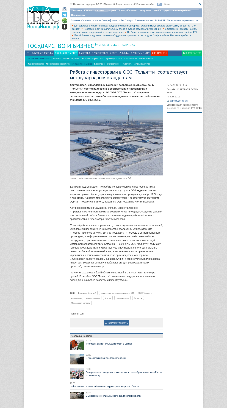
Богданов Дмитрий (87, 293)
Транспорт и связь (114, 58)
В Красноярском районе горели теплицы (106, 358)
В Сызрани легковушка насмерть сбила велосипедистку (113, 396)
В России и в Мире (140, 53)
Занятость (127, 64)
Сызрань (112, 10)
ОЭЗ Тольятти (145, 293)
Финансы (57, 58)
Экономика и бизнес (66, 53)
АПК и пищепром (89, 58)
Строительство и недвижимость (138, 58)
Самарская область (80, 303)
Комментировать (116, 322)
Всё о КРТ (160, 20)
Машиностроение (71, 58)
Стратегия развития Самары (95, 20)
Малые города (161, 10)
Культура (124, 53)
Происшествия (100, 53)
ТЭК (102, 58)
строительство (93, 298)
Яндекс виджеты (122, 4)
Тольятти (99, 10)
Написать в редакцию (82, 4)
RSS (99, 4)
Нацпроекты (78, 15)
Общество (84, 53)
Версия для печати (179, 101)
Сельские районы (181, 10)
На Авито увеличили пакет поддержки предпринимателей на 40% (162, 32)
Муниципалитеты (142, 64)
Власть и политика (42, 53)
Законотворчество (36, 64)
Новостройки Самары (122, 20)
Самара (88, 10)
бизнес (108, 298)
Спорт (113, 53)
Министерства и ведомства (58, 64)
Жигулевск (145, 10)
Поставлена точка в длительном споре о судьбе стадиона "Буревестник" (123, 29)
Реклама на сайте (143, 4)
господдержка (122, 298)
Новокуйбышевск (128, 10)
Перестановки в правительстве (182, 20)
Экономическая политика (115, 44)
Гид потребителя (192, 53)
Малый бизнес (113, 64)
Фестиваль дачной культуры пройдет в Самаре (109, 344)
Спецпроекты (159, 53)
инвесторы (76, 298)
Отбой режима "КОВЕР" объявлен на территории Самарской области (104, 386)
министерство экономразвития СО (117, 293)
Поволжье (76, 10)
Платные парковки (144, 20)
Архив (108, 4)
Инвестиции (99, 64)
